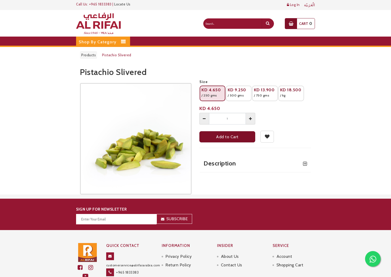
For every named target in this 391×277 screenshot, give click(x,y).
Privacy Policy (178, 256)
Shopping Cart (290, 264)
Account (284, 256)
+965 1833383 (127, 272)
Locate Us (122, 4)
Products (88, 55)
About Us (230, 256)
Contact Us (231, 264)
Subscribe (177, 218)
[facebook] (83, 267)
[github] (93, 267)
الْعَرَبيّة (309, 5)
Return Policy (178, 264)
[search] (268, 24)
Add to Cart (227, 136)
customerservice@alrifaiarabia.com (133, 265)
